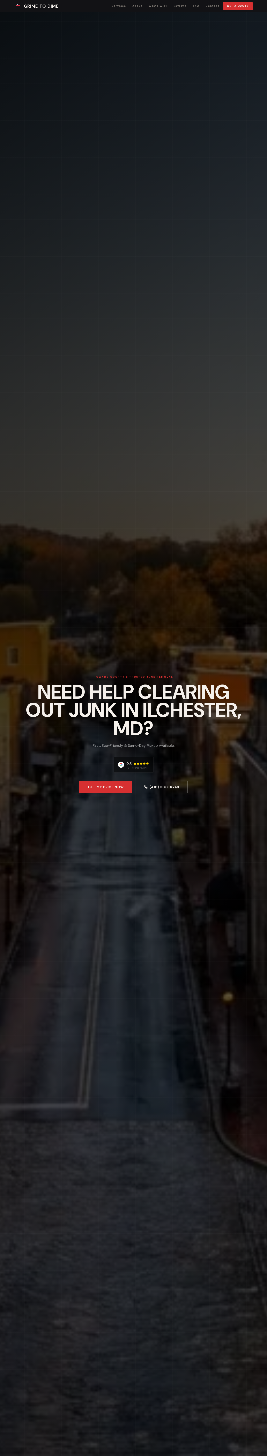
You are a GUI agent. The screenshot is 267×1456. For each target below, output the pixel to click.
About (137, 6)
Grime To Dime (36, 6)
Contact (212, 6)
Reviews (180, 6)
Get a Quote (238, 6)
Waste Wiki (158, 6)
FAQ (196, 6)
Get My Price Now (106, 787)
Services (119, 6)
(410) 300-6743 (161, 787)
